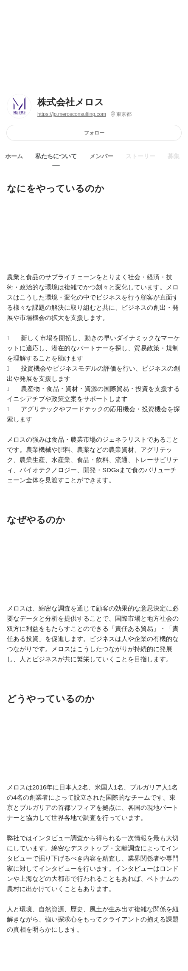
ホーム (14, 156)
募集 (174, 156)
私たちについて (56, 156)
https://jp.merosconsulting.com (71, 114)
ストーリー (140, 156)
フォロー (94, 132)
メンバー (101, 156)
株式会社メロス (70, 102)
